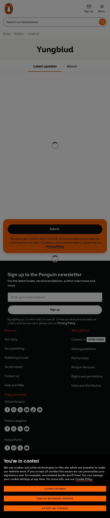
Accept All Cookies (55, 508)
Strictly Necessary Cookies (55, 498)
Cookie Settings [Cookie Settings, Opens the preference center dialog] (55, 488)
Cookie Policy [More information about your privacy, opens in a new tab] (83, 479)
